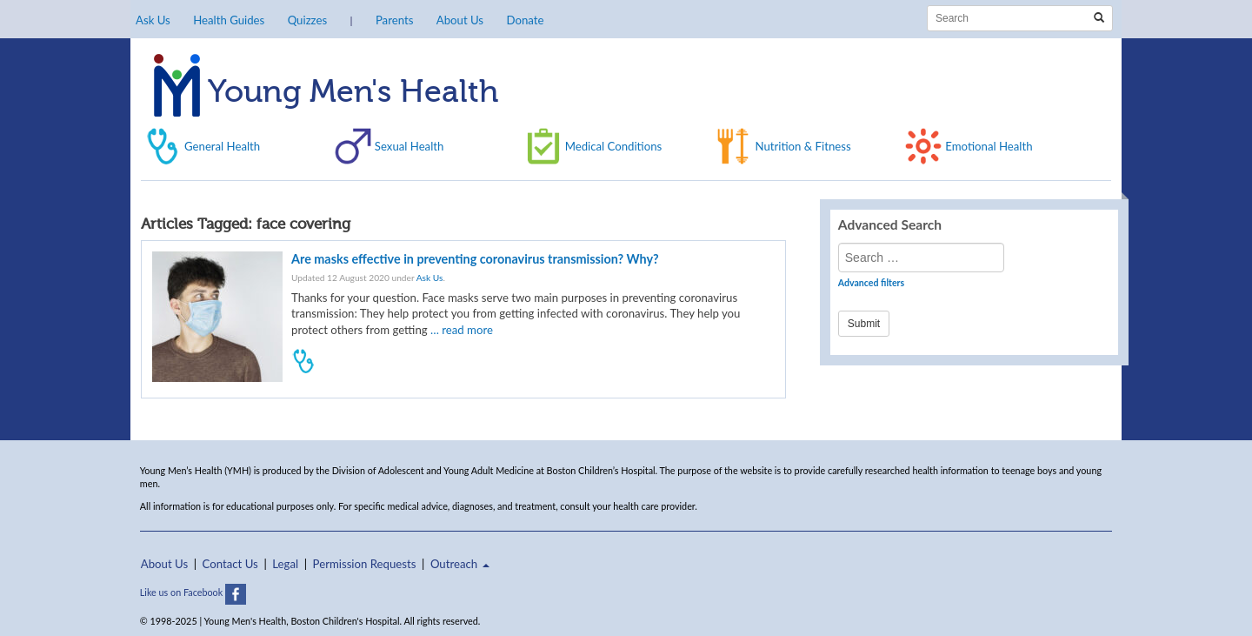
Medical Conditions (614, 146)
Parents (394, 20)
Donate (524, 20)
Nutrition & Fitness (802, 146)
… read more (461, 330)
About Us (459, 20)
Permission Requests (364, 564)
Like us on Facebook (193, 592)
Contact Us (230, 564)
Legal (285, 564)
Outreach (459, 564)
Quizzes (307, 20)
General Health (222, 146)
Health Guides (228, 20)
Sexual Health (409, 146)
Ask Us (153, 20)
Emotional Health (988, 146)
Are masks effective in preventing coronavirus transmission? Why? (475, 258)
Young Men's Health (326, 93)
